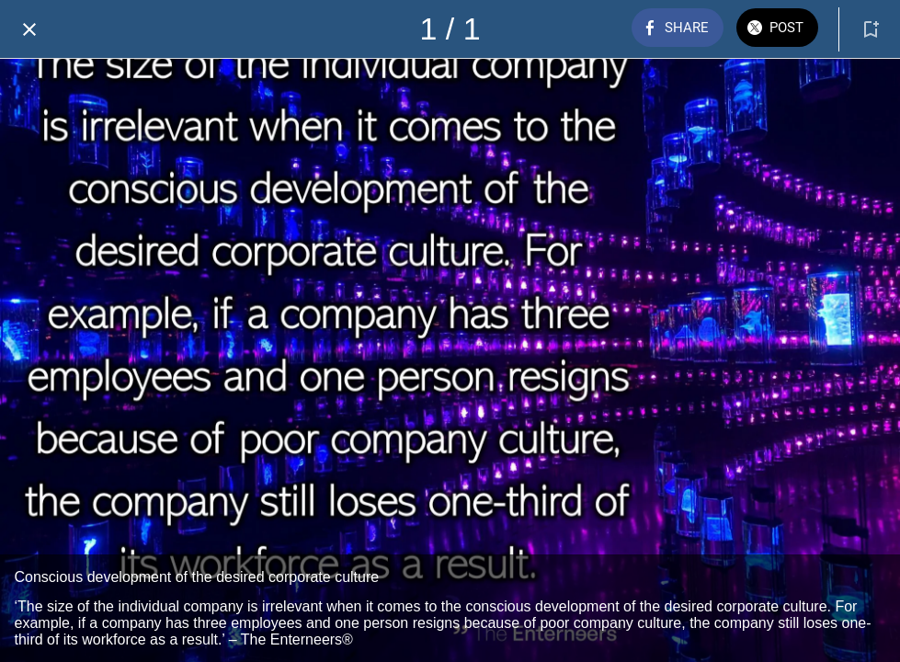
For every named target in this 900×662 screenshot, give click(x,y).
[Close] (29, 29)
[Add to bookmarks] (871, 29)
